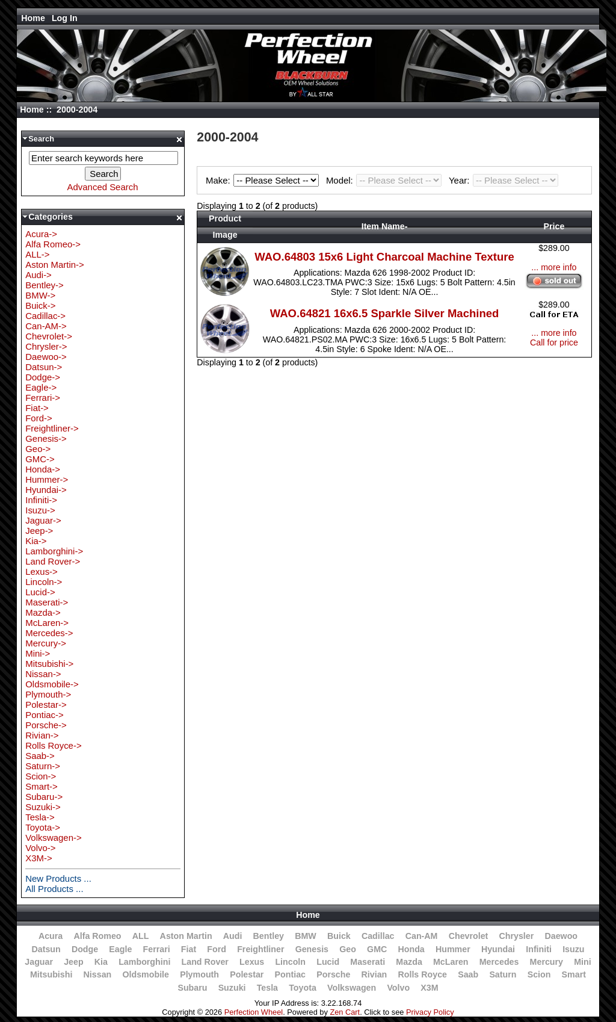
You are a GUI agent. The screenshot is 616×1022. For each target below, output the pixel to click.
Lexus (251, 962)
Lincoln (290, 962)
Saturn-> (42, 766)
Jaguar (39, 962)
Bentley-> (44, 285)
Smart (574, 974)
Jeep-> (39, 530)
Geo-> (38, 449)
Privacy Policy (430, 1012)
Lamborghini (144, 962)
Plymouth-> (48, 694)
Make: (264, 180)
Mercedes (499, 962)
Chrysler (516, 936)
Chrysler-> (46, 346)
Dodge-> (42, 377)
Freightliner (260, 949)
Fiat (188, 949)
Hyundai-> (46, 490)
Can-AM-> (45, 326)
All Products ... (54, 889)
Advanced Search (102, 187)
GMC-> (40, 459)
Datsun (45, 949)
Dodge (85, 949)
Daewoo (561, 936)
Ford (216, 949)
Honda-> (42, 469)
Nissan (98, 974)
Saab (468, 974)
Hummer (453, 949)
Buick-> (40, 305)
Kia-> (35, 541)
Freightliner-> (51, 428)
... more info (553, 267)
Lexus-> (41, 571)
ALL (140, 936)
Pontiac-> (44, 715)
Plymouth (199, 974)
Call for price (554, 342)
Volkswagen (351, 988)
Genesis (311, 949)
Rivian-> (41, 735)
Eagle (120, 949)
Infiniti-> (41, 500)
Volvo (398, 988)
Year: (503, 180)
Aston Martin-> (54, 264)
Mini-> (37, 653)
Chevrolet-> (48, 336)
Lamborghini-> (54, 551)
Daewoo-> (46, 357)
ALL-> (37, 254)
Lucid (327, 962)
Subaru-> (44, 796)
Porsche (333, 974)
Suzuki (232, 988)
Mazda (409, 962)
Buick (339, 936)
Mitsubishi (51, 974)
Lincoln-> (43, 582)
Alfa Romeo (97, 936)
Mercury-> (45, 643)
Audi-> (38, 275)
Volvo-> (40, 848)
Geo (347, 949)
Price (554, 226)
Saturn (502, 974)
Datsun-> (43, 367)
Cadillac (378, 936)
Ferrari (156, 949)
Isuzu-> (40, 510)
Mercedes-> (49, 633)
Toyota (302, 988)
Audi (232, 936)
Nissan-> (43, 674)
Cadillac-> (45, 316)
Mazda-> (43, 612)
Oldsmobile (145, 974)
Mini (582, 962)
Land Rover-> (52, 561)
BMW (305, 936)
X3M (429, 988)
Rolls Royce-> (53, 745)
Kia (101, 962)
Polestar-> (46, 704)
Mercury (546, 962)
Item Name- (385, 226)
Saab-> (40, 756)
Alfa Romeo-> (53, 244)
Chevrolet (468, 936)
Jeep (73, 962)
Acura (50, 936)
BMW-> (40, 295)
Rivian (374, 974)
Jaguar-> (43, 520)
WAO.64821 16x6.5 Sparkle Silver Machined (384, 313)
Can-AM (421, 936)
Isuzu (573, 949)
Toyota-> (42, 827)
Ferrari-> (42, 397)
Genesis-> (46, 438)
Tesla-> (40, 817)
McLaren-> (47, 623)
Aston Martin (186, 936)
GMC (377, 949)
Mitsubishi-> (49, 663)
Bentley (268, 936)
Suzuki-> (43, 807)
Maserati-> (46, 602)
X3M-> (38, 858)
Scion (539, 974)
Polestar (246, 974)
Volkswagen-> (53, 837)
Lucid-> (40, 592)
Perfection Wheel (253, 1012)
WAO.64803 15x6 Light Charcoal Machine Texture (384, 256)
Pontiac (290, 974)
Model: (385, 180)
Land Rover (205, 962)
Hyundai (498, 949)
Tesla (267, 988)
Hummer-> (46, 479)
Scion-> (40, 776)
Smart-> (41, 786)
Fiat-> (37, 408)
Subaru (192, 988)
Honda (411, 949)
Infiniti (539, 949)
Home (33, 18)
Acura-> (41, 234)
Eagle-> (41, 387)
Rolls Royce (422, 974)
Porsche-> (46, 725)
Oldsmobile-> (51, 684)
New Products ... (58, 878)
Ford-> (38, 418)
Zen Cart (345, 1012)
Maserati (367, 962)
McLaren (451, 962)
